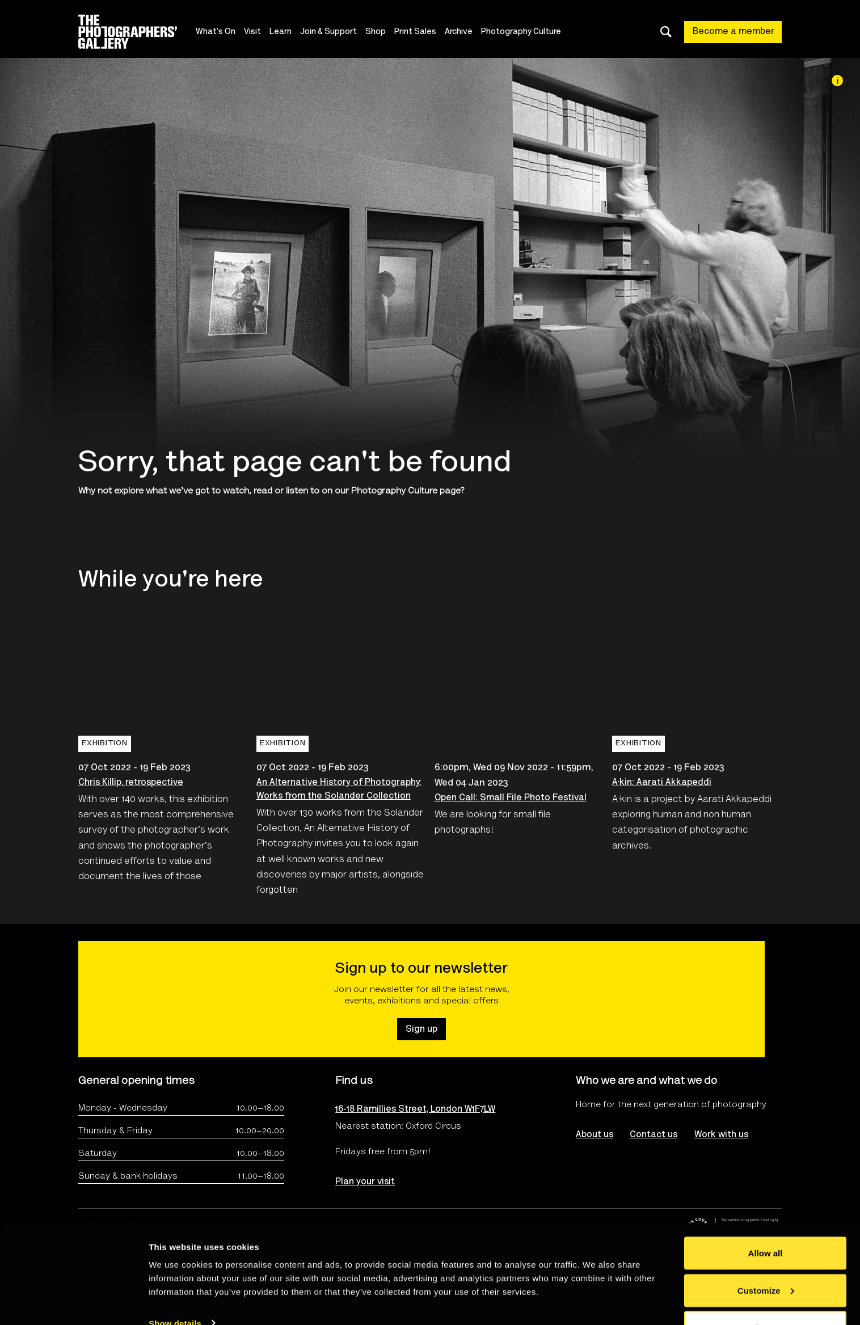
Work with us (722, 1135)
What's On (217, 32)
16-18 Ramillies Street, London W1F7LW (415, 1109)
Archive (460, 32)
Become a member (733, 31)
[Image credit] (837, 80)
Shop (376, 32)
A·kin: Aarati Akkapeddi (661, 782)
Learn (282, 32)
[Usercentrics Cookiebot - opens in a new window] (73, 1302)
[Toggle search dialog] (666, 31)
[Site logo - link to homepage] (137, 31)
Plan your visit (365, 1182)
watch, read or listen (265, 491)
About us (594, 1135)
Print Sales (416, 32)
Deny (765, 1294)
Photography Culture (522, 32)
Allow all (765, 1220)
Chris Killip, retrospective (130, 782)
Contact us (654, 1135)
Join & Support (329, 32)
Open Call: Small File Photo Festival (511, 798)
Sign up (421, 1029)
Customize (765, 1258)
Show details (175, 1290)
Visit (253, 32)
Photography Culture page (406, 491)
